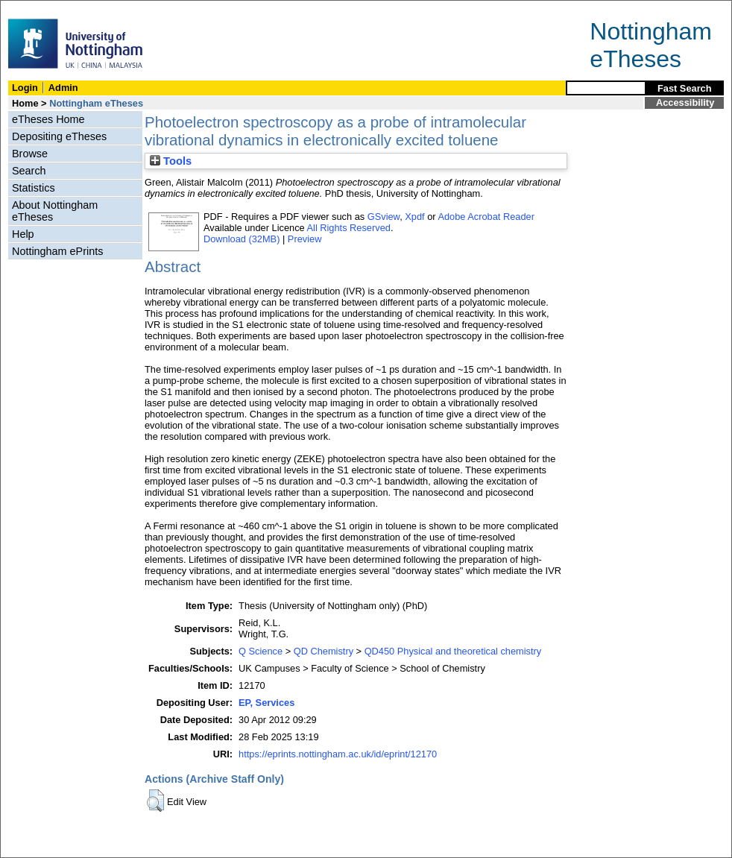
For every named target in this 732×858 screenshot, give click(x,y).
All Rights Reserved (349, 227)
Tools (171, 161)
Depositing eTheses (59, 136)
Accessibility (685, 102)
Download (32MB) (241, 239)
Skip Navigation (33, 8)
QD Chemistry (323, 651)
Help (23, 234)
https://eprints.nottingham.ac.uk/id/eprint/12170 (338, 754)
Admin (63, 87)
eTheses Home (48, 119)
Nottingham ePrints (57, 251)
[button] (155, 800)
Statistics (33, 188)
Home (25, 103)
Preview (305, 239)
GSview (383, 216)
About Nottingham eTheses (55, 211)
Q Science (261, 651)
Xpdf (414, 216)
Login (25, 87)
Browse (30, 154)
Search (29, 171)
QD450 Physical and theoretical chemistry (453, 651)
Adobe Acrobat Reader (486, 216)
